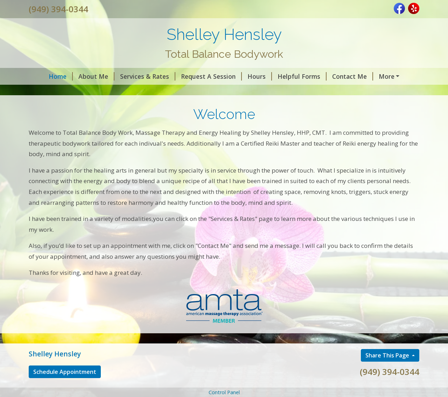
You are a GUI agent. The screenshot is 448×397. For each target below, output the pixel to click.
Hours (245, 76)
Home (46, 76)
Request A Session (197, 76)
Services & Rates (133, 76)
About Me (82, 76)
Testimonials (386, 76)
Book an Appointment (66, 91)
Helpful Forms (287, 76)
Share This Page (388, 370)
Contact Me (338, 76)
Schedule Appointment (64, 387)
